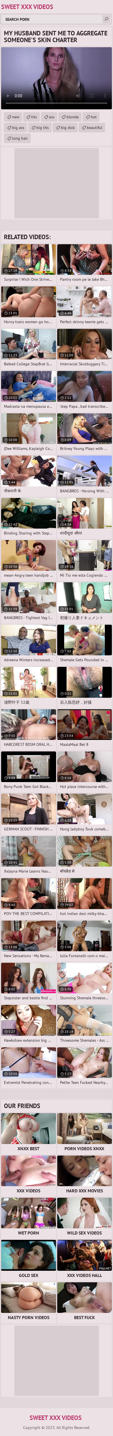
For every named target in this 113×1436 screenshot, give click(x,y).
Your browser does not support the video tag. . (56, 78)
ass (51, 116)
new (15, 116)
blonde (73, 116)
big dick (68, 127)
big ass (18, 127)
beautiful (94, 127)
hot (94, 116)
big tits (42, 127)
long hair (20, 138)
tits (34, 116)
